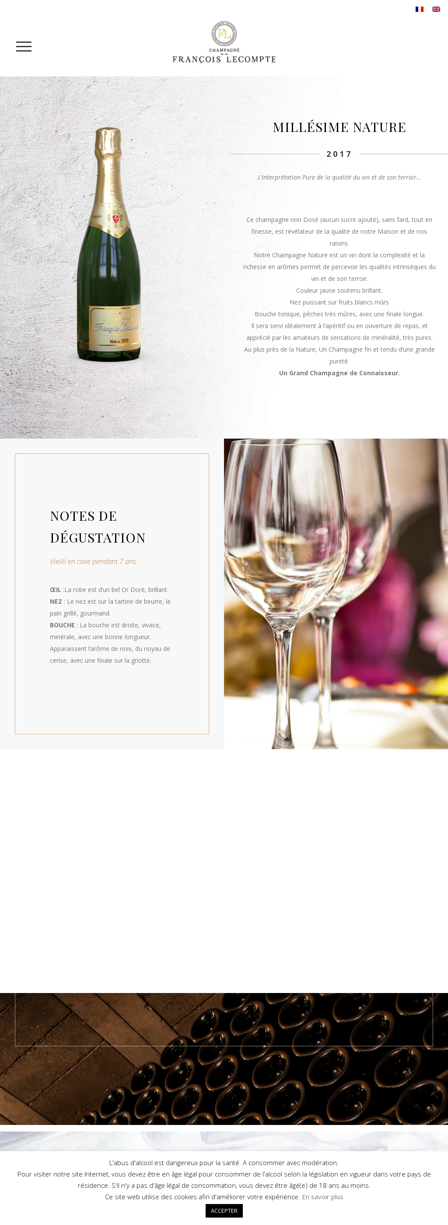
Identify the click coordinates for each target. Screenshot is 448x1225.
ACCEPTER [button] (224, 1211)
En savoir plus (322, 1196)
